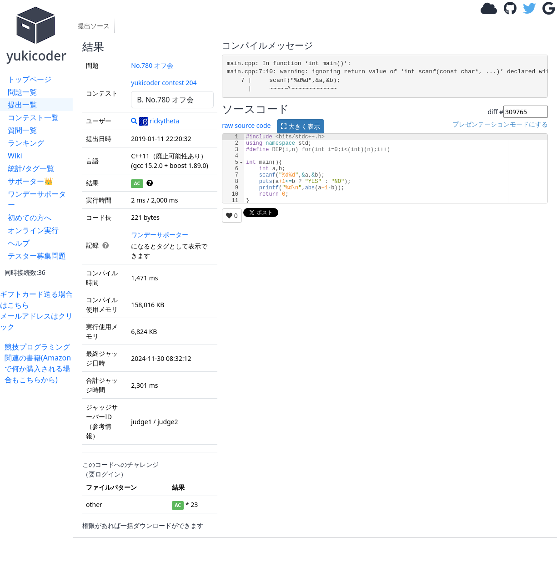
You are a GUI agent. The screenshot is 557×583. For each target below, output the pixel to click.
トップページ (29, 79)
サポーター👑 (30, 181)
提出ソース (94, 25)
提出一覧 (22, 105)
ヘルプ (19, 243)
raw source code (246, 125)
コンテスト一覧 (33, 117)
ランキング (26, 143)
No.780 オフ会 (152, 65)
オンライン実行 (33, 230)
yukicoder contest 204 (163, 82)
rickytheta (159, 121)
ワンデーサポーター (37, 199)
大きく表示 (300, 126)
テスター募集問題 (37, 256)
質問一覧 (22, 130)
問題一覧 (22, 92)
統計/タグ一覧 (31, 168)
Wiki (15, 156)
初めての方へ (29, 218)
